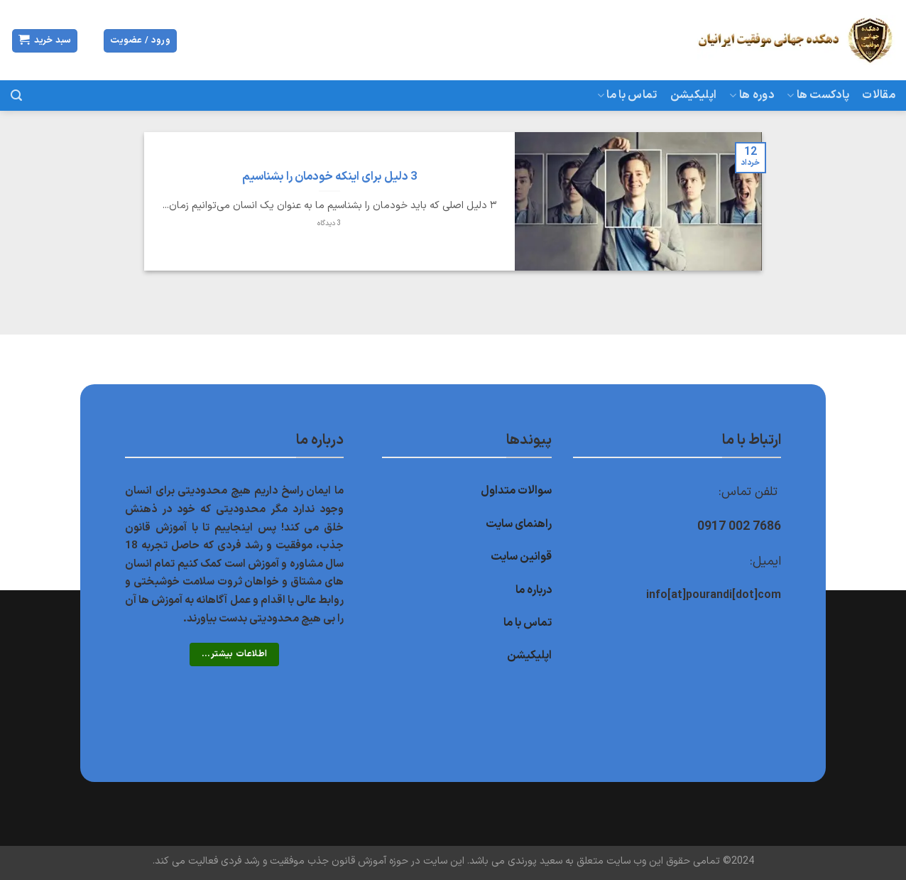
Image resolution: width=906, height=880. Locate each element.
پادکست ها (818, 95)
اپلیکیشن (693, 95)
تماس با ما (627, 95)
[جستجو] (16, 95)
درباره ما (533, 590)
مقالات (878, 95)
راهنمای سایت (519, 524)
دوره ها (751, 95)
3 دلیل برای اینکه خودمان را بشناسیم (329, 177)
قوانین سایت (521, 556)
